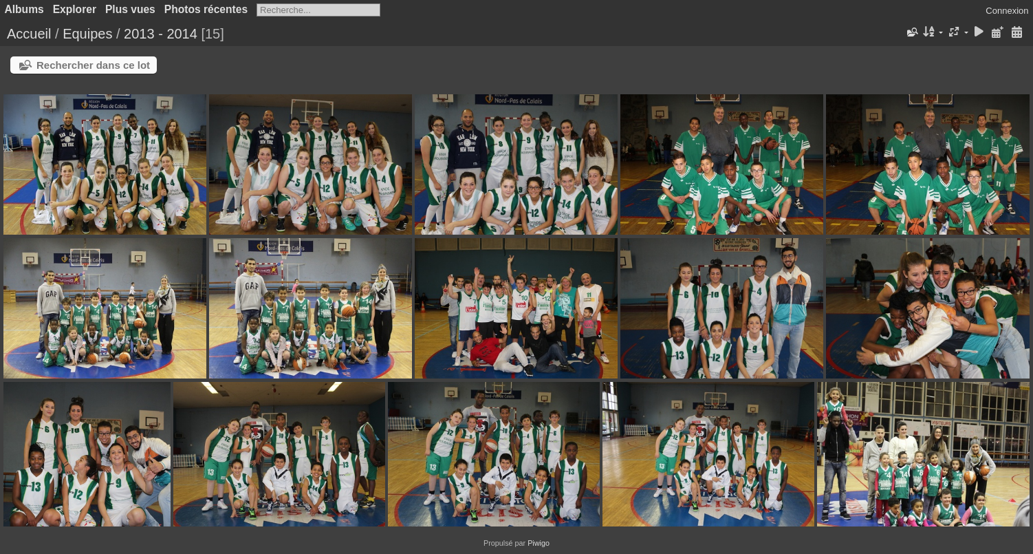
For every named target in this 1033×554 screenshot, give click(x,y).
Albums (24, 9)
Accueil (29, 33)
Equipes (87, 33)
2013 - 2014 (160, 33)
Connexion (1007, 11)
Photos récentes (206, 9)
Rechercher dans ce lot (93, 65)
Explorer (74, 9)
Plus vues (130, 9)
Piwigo (539, 543)
